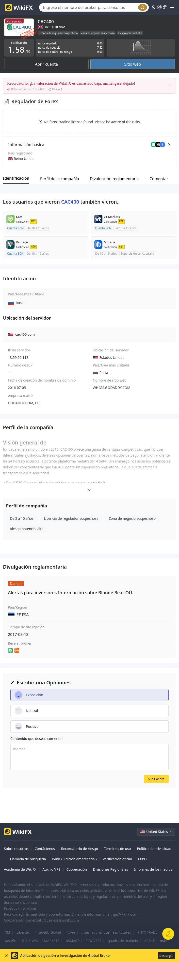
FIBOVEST (93, 940)
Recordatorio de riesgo (79, 848)
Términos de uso (117, 848)
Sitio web (132, 64)
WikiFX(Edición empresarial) (74, 859)
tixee (71, 932)
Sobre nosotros (16, 848)
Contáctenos (45, 848)
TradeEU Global (48, 932)
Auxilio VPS (51, 869)
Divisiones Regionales (110, 869)
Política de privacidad (154, 848)
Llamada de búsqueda (28, 859)
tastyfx (10, 940)
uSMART (72, 940)
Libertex (23, 932)
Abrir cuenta (46, 64)
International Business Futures (106, 932)
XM (7, 932)
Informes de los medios (153, 869)
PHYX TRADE (147, 932)
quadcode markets (123, 940)
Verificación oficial (117, 859)
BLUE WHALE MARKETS (40, 940)
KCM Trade (153, 940)
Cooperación (76, 869)
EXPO (142, 859)
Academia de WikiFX (20, 869)
